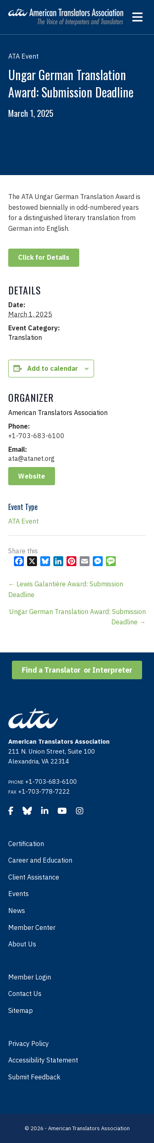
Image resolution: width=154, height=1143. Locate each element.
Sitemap (20, 1010)
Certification (26, 843)
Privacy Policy (28, 1043)
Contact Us (24, 993)
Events (18, 893)
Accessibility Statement (43, 1060)
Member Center (31, 927)
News (16, 910)
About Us (22, 944)
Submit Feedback (34, 1077)
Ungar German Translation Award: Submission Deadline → (77, 616)
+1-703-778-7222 (44, 791)
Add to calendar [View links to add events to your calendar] (52, 368)
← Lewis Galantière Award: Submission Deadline (65, 589)
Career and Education (40, 860)
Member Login (29, 977)
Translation (25, 337)
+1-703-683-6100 (51, 781)
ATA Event (23, 521)
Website (31, 476)
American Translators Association (58, 412)
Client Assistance (33, 877)
